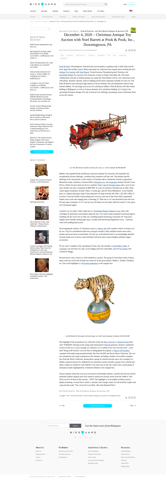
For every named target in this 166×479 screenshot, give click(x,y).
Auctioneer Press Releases (96, 460)
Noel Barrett (63, 58)
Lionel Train (70, 55)
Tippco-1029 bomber (121, 351)
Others (133, 17)
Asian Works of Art (118, 17)
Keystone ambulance (90, 263)
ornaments (113, 182)
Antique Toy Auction (67, 72)
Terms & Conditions (80, 476)
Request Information (94, 454)
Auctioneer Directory (65, 454)
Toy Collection (100, 55)
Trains (114, 55)
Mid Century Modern (98, 17)
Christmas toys (99, 182)
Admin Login (92, 457)
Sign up (132, 4)
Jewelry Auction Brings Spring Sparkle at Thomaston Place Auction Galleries (40, 108)
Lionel (62, 55)
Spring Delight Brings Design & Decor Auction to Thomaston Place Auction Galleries (41, 117)
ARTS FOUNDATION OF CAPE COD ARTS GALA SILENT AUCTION (41, 65)
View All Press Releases (97, 406)
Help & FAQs (125, 463)
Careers (38, 457)
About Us (38, 451)
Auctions (33, 11)
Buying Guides (125, 466)
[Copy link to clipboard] (126, 50)
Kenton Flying (123, 342)
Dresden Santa (114, 185)
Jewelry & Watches (79, 17)
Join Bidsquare (63, 457)
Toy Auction (91, 55)
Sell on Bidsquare (93, 451)
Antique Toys (122, 55)
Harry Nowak (109, 342)
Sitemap (123, 460)
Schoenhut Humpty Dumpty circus (107, 211)
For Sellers (100, 11)
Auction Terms (125, 454)
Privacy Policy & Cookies (64, 476)
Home (31, 21)
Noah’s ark (102, 228)
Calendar (55, 11)
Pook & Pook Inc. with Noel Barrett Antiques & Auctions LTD (104, 31)
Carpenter (63, 249)
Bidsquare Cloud (93, 463)
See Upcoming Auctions (66, 451)
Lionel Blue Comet (119, 246)
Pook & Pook (64, 66)
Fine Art (32, 17)
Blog (76, 11)
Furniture (62, 17)
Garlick (125, 249)
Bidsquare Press (40, 454)
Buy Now (44, 11)
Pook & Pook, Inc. (80, 55)
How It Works (87, 11)
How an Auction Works (128, 457)
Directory (66, 11)
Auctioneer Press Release (41, 21)
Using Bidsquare (126, 451)
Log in (125, 4)
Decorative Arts (47, 17)
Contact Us (39, 460)
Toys (109, 55)
